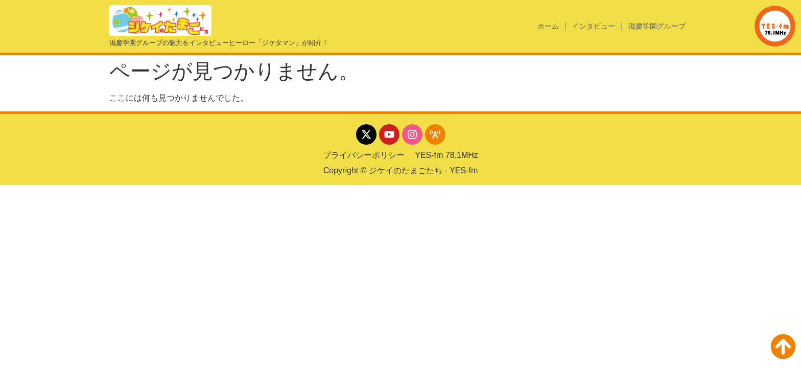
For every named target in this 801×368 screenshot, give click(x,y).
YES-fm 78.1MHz (446, 155)
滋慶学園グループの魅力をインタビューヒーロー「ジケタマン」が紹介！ (218, 43)
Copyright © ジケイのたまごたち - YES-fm (400, 170)
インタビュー (593, 26)
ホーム (548, 26)
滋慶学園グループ (657, 26)
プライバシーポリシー (364, 155)
